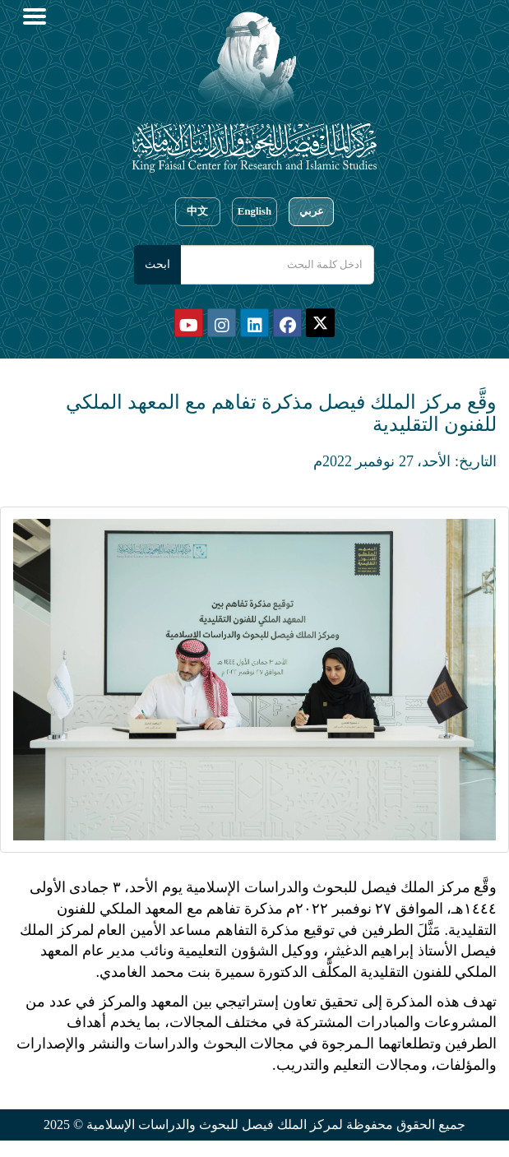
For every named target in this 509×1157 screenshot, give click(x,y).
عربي (311, 211)
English (254, 211)
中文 (197, 211)
